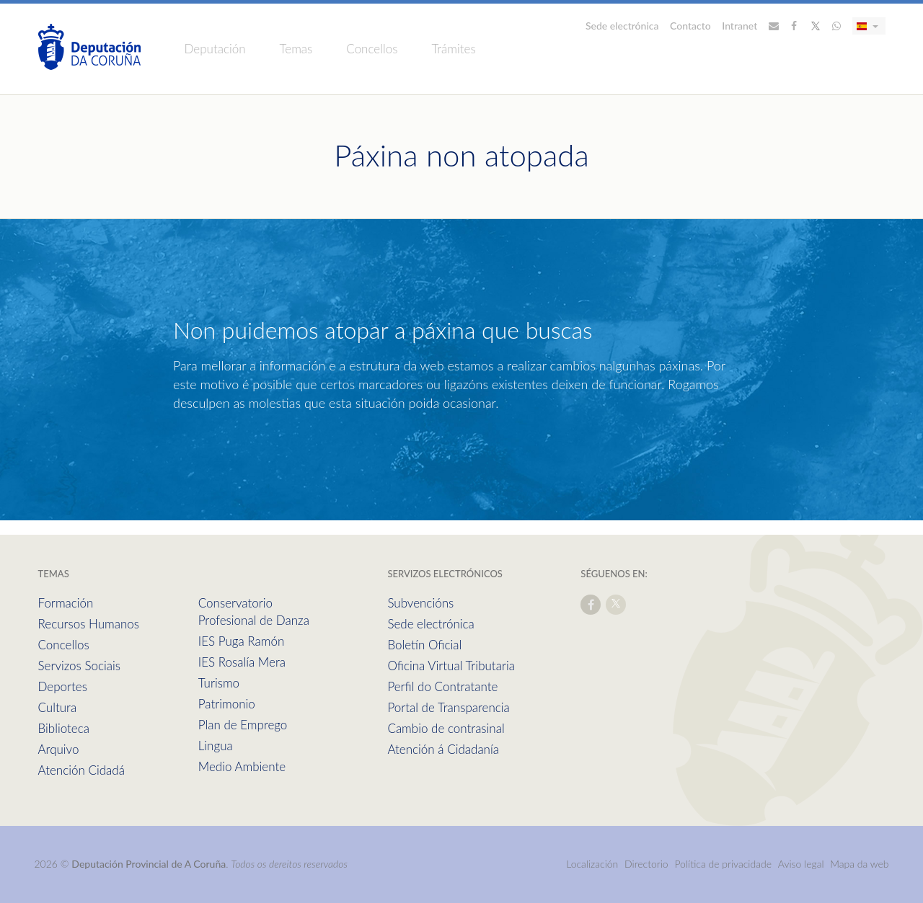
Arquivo (58, 749)
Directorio (646, 864)
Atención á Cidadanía (443, 749)
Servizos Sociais (79, 665)
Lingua (215, 745)
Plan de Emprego (243, 724)
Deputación (215, 48)
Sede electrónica (622, 25)
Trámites (453, 48)
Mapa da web (859, 864)
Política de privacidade (724, 864)
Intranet (739, 25)
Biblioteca (63, 728)
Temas (296, 48)
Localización (592, 864)
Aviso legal (801, 864)
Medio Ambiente (242, 766)
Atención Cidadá (81, 770)
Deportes (62, 686)
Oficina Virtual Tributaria (451, 665)
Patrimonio (226, 703)
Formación (66, 602)
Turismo (218, 682)
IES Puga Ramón (241, 641)
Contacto (690, 25)
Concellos (371, 48)
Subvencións (420, 602)
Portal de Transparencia (448, 707)
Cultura (57, 707)
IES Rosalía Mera (242, 662)
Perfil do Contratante (442, 686)
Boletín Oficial (424, 644)
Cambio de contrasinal (445, 728)
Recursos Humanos (88, 623)
